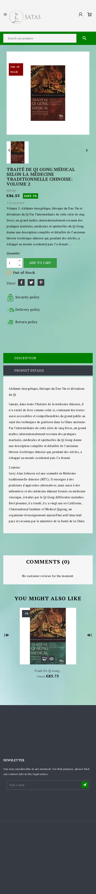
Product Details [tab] (29, 370)
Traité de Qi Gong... (48, 671)
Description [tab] (25, 358)
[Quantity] (12, 263)
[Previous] (6, 635)
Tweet (31, 282)
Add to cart (40, 263)
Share (21, 282)
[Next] (89, 635)
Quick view (51, 659)
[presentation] (40, 801)
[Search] (48, 38)
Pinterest (41, 282)
